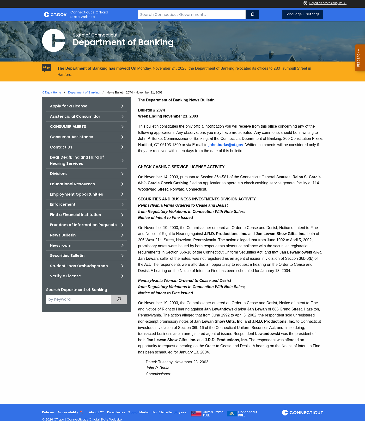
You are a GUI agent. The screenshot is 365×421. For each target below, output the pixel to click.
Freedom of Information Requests (83, 225)
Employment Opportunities (76, 194)
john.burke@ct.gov (225, 145)
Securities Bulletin (67, 255)
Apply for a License (68, 106)
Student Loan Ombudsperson (79, 266)
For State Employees (169, 412)
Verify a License (65, 276)
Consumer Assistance (71, 137)
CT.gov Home (52, 92)
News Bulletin (63, 235)
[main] (182, 212)
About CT (96, 412)
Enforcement (62, 204)
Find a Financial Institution (75, 214)
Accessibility (68, 412)
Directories (116, 412)
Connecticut (247, 413)
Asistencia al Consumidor (75, 116)
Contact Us (61, 147)
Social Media (138, 412)
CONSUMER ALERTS (68, 126)
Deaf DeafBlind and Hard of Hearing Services (77, 160)
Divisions (58, 173)
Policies (48, 412)
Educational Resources (72, 184)
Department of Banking (83, 92)
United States (213, 413)
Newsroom (60, 245)
